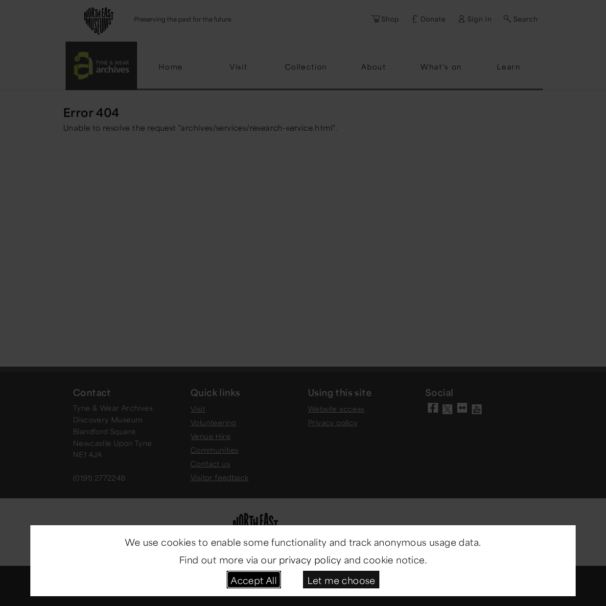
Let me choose (341, 579)
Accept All (254, 579)
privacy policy (310, 558)
